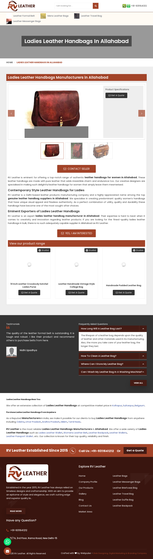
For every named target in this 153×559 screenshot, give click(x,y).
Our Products (86, 487)
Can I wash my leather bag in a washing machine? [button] (111, 372)
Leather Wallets (118, 432)
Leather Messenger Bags (23, 21)
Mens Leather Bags (54, 16)
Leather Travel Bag (88, 16)
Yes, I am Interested (76, 233)
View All (138, 383)
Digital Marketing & (118, 553)
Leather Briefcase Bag (125, 487)
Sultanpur (128, 405)
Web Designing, (100, 553)
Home (9, 62)
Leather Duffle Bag (123, 499)
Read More (16, 511)
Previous (11, 113)
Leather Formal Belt (20, 16)
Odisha (20, 421)
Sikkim (64, 421)
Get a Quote (135, 450)
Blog (81, 499)
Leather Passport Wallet (19, 436)
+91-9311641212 (135, 6)
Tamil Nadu (74, 421)
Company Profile (88, 481)
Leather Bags (120, 475)
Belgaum (139, 405)
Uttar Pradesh (33, 421)
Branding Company (137, 553)
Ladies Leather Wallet (50, 432)
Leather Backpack (98, 432)
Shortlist (44, 250)
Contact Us (85, 505)
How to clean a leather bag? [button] (98, 356)
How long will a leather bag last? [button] (101, 328)
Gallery (82, 493)
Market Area (85, 511)
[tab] (113, 329)
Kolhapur (117, 405)
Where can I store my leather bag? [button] (102, 364)
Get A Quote (29, 292)
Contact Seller (77, 169)
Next (141, 113)
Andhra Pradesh (51, 421)
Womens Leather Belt (76, 432)
